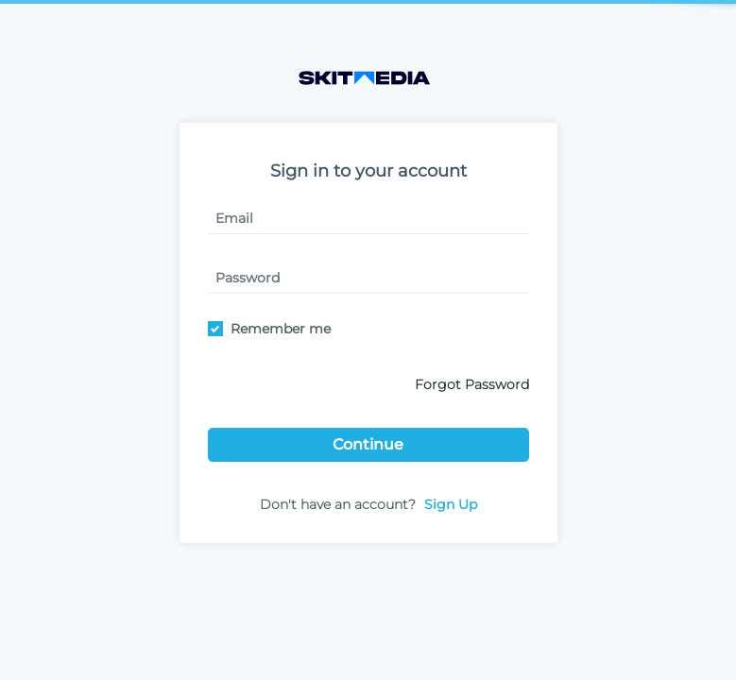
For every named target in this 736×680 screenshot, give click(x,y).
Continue (368, 444)
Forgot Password (472, 384)
